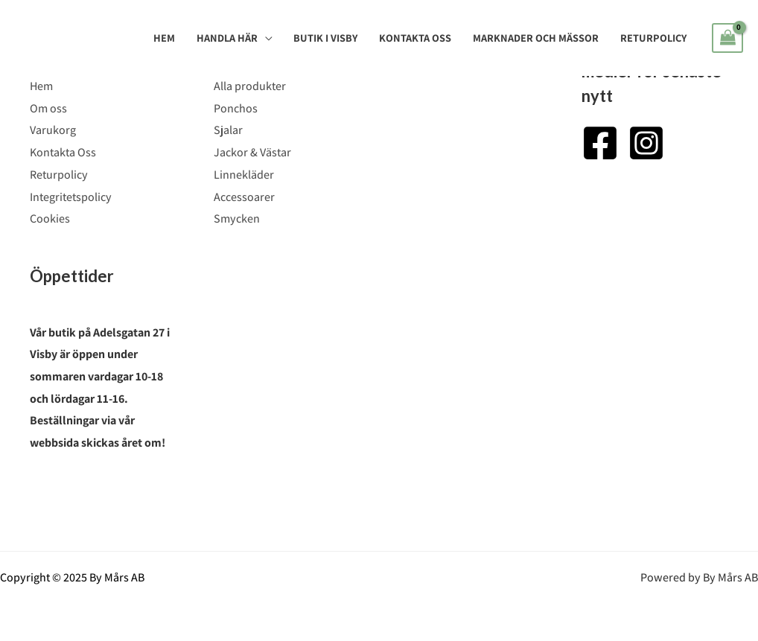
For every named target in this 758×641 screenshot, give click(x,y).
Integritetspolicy (71, 197)
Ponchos (236, 108)
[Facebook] (600, 143)
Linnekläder (244, 174)
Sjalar (228, 130)
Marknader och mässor (536, 38)
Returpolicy (653, 38)
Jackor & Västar (252, 152)
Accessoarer (244, 197)
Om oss (48, 108)
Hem (164, 38)
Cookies (50, 218)
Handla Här (227, 38)
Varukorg (53, 130)
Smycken (237, 218)
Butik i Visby (325, 38)
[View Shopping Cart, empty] (727, 38)
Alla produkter (250, 86)
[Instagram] (646, 143)
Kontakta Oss (415, 38)
